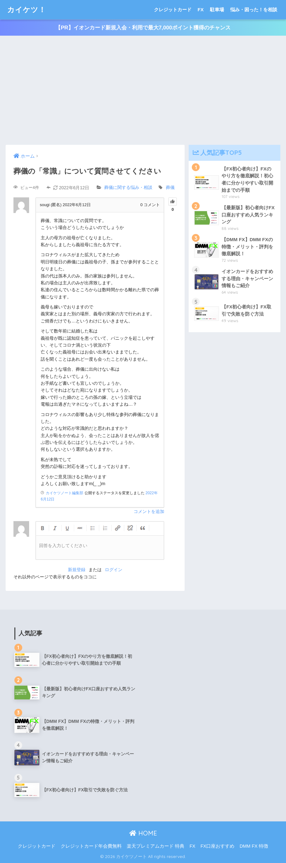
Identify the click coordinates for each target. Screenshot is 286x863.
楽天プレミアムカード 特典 (155, 846)
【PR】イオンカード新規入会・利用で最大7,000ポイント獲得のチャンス (143, 28)
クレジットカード (173, 9)
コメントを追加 (149, 511)
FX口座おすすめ (218, 846)
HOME (143, 833)
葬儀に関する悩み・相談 (128, 187)
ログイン (113, 569)
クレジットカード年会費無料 (91, 846)
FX (201, 9)
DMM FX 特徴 (254, 846)
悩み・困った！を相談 (253, 9)
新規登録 (76, 569)
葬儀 (170, 187)
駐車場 (217, 9)
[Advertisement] (143, 90)
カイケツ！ (26, 9)
